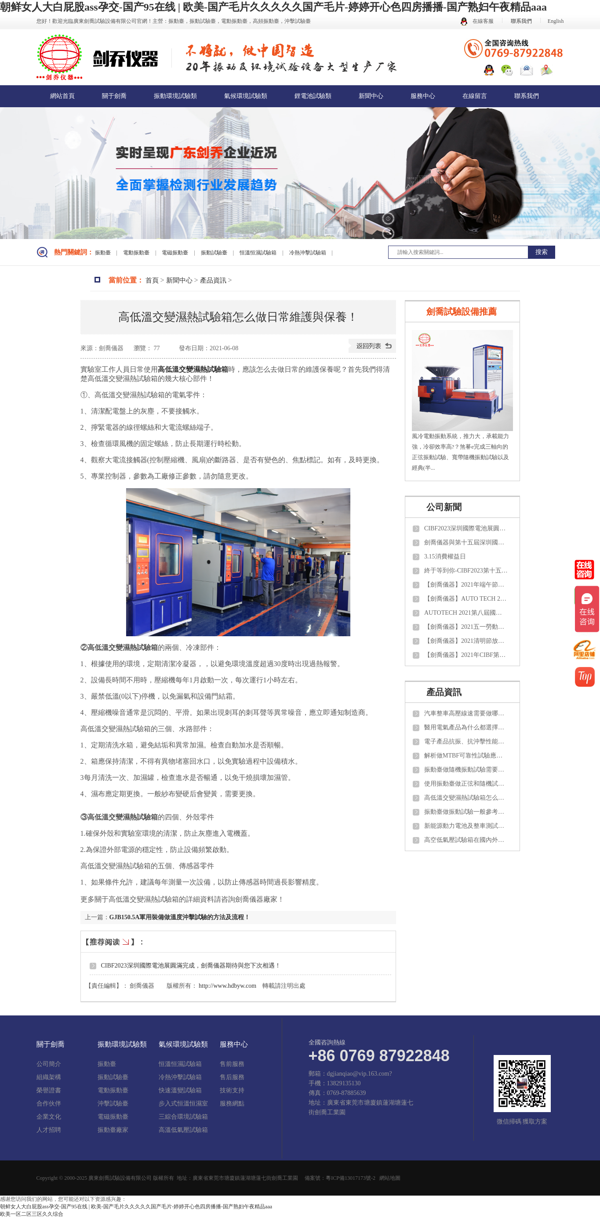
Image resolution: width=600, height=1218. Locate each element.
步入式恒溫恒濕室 (183, 1104)
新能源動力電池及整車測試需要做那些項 (466, 826)
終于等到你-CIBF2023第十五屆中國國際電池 (466, 570)
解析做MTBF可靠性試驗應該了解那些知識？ (466, 755)
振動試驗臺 (215, 253)
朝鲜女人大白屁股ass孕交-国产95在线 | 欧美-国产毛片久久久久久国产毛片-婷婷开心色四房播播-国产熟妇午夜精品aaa (273, 7)
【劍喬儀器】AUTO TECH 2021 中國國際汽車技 (466, 598)
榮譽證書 (48, 1091)
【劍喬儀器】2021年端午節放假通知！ (466, 584)
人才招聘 (48, 1130)
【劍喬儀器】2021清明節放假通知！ (466, 641)
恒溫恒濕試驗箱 (259, 253)
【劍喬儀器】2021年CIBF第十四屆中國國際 (466, 655)
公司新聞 (444, 507)
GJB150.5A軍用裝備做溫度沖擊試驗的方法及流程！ (180, 917)
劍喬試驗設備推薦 (461, 311)
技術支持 (232, 1091)
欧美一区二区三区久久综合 (31, 1214)
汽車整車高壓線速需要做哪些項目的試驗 (466, 713)
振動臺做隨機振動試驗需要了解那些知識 (466, 769)
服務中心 (423, 96)
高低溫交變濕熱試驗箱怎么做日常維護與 (466, 797)
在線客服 (477, 21)
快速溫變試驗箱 (180, 1091)
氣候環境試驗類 (245, 96)
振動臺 (103, 253)
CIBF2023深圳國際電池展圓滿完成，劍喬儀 (466, 528)
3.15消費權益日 (445, 556)
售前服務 (232, 1064)
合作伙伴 (48, 1104)
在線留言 (474, 96)
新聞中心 (371, 96)
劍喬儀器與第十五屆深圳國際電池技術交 (466, 542)
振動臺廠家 (113, 1130)
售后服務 (232, 1077)
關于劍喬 (114, 96)
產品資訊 (213, 280)
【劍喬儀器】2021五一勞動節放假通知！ (466, 627)
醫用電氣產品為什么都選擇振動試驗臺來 (466, 727)
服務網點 (232, 1104)
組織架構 (48, 1077)
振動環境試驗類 (175, 96)
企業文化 (48, 1117)
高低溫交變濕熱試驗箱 (193, 369)
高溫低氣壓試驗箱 (183, 1130)
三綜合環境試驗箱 (183, 1117)
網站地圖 (389, 1178)
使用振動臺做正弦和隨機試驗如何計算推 (466, 783)
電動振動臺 (137, 253)
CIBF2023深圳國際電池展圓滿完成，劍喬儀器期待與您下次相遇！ (191, 965)
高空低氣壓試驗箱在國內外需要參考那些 (466, 840)
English (556, 21)
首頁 (152, 280)
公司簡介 (48, 1064)
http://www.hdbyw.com (227, 985)
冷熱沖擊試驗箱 (308, 253)
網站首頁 (62, 96)
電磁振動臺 (175, 253)
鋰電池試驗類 (313, 96)
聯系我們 (521, 21)
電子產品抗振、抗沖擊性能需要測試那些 (466, 741)
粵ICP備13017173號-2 (350, 1178)
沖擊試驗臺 (113, 1104)
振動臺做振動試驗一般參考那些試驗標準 (466, 811)
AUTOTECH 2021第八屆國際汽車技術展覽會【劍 (466, 612)
